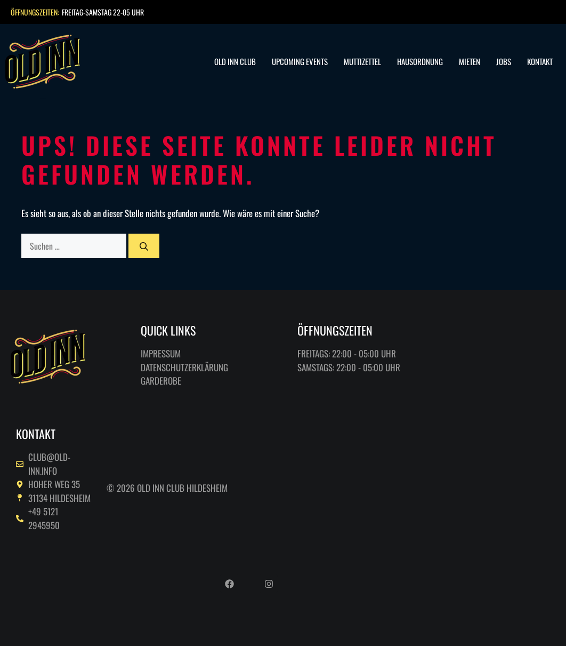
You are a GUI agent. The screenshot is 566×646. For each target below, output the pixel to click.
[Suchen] (143, 246)
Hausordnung (420, 61)
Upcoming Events (300, 61)
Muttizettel (362, 61)
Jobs (503, 61)
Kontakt (540, 61)
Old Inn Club (235, 61)
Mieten (469, 61)
